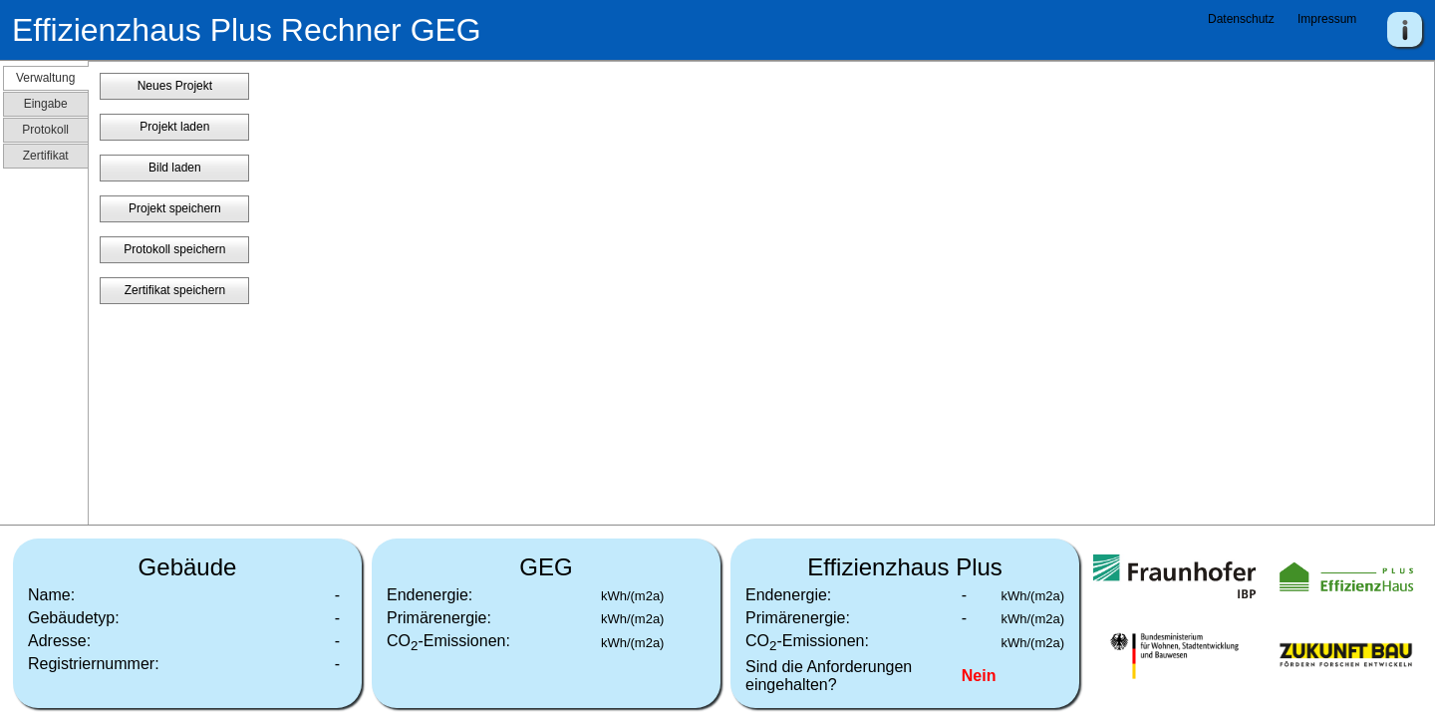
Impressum (1326, 19)
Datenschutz (1241, 19)
